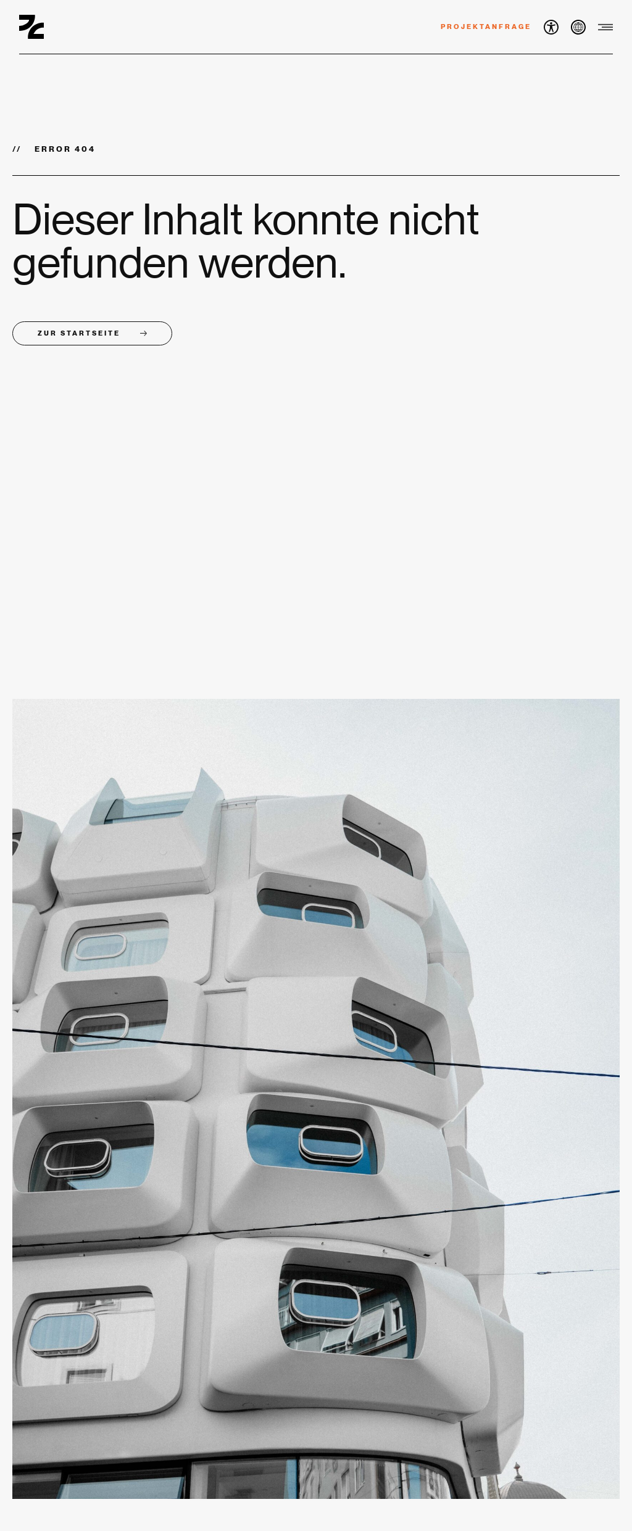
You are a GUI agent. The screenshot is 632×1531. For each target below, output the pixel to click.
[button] (551, 27)
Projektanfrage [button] (486, 26)
